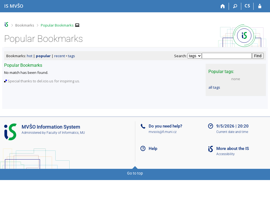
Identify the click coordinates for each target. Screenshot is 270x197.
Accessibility (225, 154)
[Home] (223, 6)
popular (43, 55)
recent (59, 55)
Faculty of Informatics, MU (66, 133)
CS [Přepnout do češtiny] (247, 6)
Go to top (135, 173)
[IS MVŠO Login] (260, 6)
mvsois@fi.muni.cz (163, 132)
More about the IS (232, 148)
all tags (214, 87)
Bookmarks (24, 25)
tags (71, 55)
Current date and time (232, 132)
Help (153, 148)
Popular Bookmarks (57, 25)
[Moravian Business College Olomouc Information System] (13, 6)
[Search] (235, 6)
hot (29, 55)
